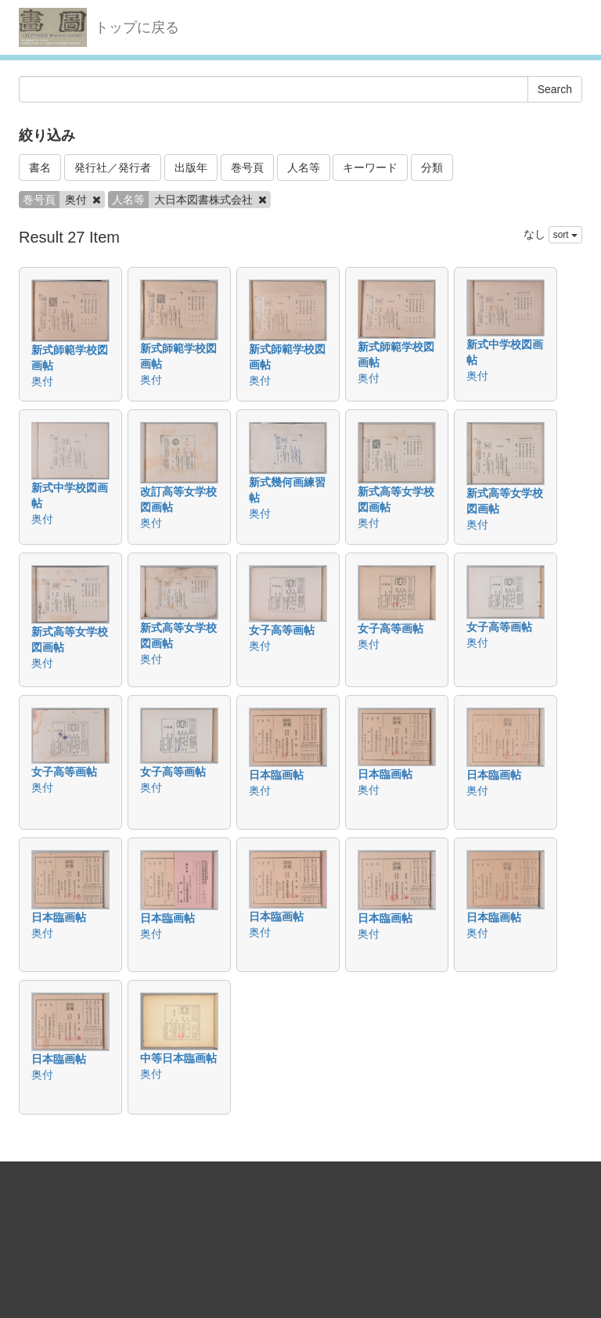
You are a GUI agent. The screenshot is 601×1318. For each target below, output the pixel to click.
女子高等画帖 (282, 630)
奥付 (42, 381)
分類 (432, 167)
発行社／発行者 (112, 167)
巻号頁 (247, 167)
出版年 (191, 167)
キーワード (370, 167)
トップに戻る (137, 27)
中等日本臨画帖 (178, 1058)
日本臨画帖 (276, 775)
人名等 (303, 167)
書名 (40, 167)
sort (565, 234)
